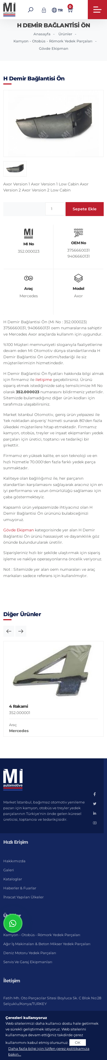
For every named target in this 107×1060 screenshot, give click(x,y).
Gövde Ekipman (53, 48)
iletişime (43, 379)
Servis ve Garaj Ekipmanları (27, 962)
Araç (13, 725)
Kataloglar (12, 879)
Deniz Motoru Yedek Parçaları (29, 953)
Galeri (8, 870)
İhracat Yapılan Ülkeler (23, 897)
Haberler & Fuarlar (19, 888)
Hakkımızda (14, 861)
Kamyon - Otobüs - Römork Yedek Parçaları (52, 41)
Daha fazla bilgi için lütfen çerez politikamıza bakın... (48, 1051)
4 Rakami (18, 706)
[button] (8, 631)
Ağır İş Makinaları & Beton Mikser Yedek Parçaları (47, 944)
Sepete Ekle (85, 208)
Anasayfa (41, 34)
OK (77, 1042)
